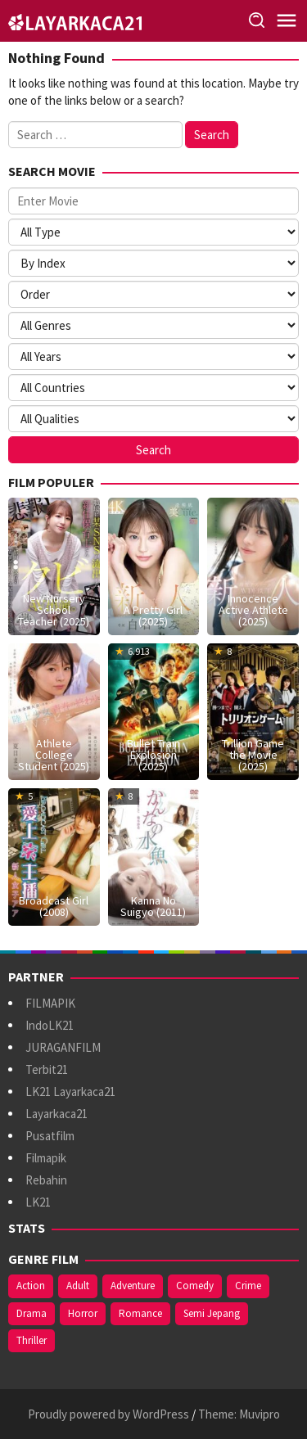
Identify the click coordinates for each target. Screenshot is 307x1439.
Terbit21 (46, 1069)
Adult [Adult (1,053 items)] (77, 1285)
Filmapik (45, 1158)
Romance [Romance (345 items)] (140, 1313)
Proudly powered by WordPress (108, 1414)
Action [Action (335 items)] (30, 1285)
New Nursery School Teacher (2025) (53, 610)
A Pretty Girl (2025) (153, 615)
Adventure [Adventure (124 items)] (133, 1285)
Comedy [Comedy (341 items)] (195, 1285)
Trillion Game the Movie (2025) (253, 755)
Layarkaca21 (56, 1113)
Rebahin (46, 1180)
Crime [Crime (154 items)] (248, 1285)
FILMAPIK (50, 1003)
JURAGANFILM (63, 1047)
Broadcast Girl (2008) (53, 906)
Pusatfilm (49, 1136)
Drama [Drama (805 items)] (31, 1313)
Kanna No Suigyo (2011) (153, 906)
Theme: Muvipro (239, 1414)
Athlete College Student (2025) (53, 755)
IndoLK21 (49, 1025)
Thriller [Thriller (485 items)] (31, 1340)
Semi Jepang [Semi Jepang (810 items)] (211, 1313)
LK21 (38, 1202)
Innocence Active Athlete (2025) (253, 610)
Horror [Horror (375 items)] (82, 1313)
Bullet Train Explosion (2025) (153, 755)
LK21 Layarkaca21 (70, 1091)
